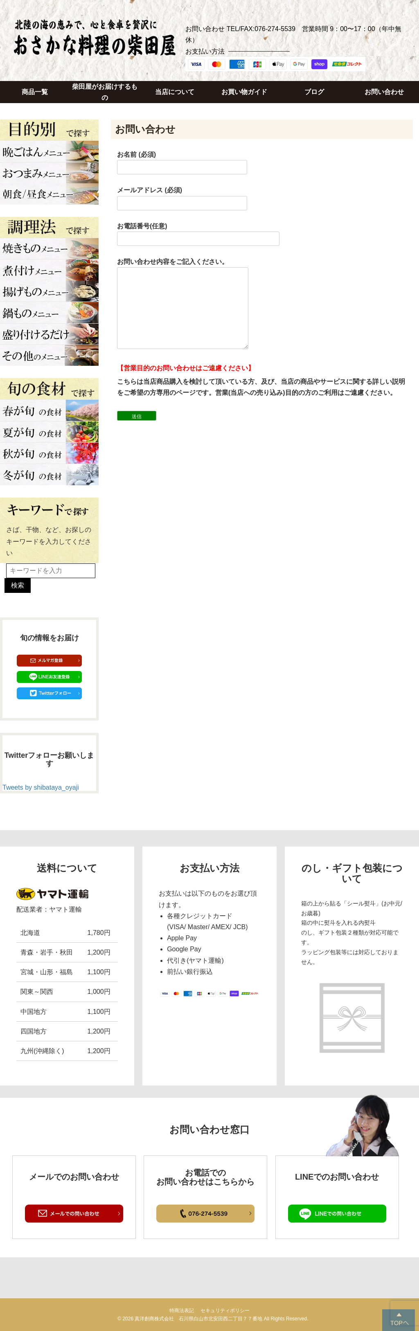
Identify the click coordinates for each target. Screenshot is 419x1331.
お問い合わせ (384, 91)
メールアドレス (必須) (182, 196)
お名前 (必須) (182, 161)
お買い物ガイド (244, 91)
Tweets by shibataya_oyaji (40, 787)
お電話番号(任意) (198, 232)
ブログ (314, 91)
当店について (174, 91)
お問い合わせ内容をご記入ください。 (182, 304)
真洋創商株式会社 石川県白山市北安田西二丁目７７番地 (198, 1319)
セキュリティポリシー (225, 1310)
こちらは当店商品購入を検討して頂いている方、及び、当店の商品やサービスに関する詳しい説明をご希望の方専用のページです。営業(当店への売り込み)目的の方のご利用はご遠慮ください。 (261, 387)
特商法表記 (181, 1310)
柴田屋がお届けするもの (104, 92)
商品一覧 (35, 91)
